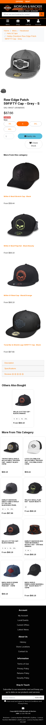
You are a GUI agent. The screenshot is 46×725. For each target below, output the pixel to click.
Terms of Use (23, 664)
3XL (35, 124)
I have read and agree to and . (23, 702)
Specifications (10, 368)
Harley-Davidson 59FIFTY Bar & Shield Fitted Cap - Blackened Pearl (10, 502)
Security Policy (23, 678)
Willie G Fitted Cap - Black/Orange (18, 295)
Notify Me (30, 136)
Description (9, 363)
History (23, 642)
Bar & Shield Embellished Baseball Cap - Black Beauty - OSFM (34, 585)
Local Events (23, 620)
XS (10, 124)
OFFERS (19, 1)
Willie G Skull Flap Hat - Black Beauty (19, 246)
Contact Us (23, 651)
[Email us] (23, 708)
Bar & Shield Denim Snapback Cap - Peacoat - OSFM (10, 584)
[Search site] (41, 14)
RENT (27, 1)
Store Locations (23, 647)
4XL (10, 129)
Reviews (14, 374)
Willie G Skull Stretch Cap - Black (17, 196)
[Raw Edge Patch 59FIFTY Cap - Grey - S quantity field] (9, 136)
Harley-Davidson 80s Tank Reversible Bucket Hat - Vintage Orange (34, 543)
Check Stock (33, 144)
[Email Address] (17, 697)
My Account (23, 615)
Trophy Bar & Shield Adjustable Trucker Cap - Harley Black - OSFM (11, 461)
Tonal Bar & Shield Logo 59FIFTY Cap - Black (22, 345)
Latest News (23, 629)
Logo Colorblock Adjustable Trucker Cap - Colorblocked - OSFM (34, 461)
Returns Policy (23, 673)
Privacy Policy (23, 668)
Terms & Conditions (32, 701)
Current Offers (23, 625)
